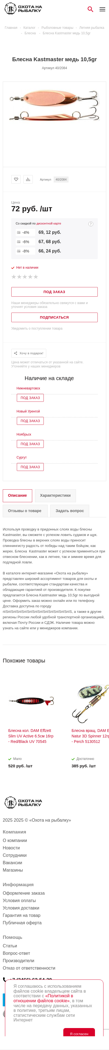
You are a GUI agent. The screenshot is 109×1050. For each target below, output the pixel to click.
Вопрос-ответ (16, 953)
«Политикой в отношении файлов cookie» (43, 998)
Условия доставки (21, 908)
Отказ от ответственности (29, 968)
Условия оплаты (19, 900)
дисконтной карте (48, 223)
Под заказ (30, 398)
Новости (11, 848)
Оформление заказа (24, 893)
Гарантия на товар (21, 915)
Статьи (10, 946)
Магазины (13, 870)
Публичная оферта (22, 922)
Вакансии (12, 862)
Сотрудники (15, 855)
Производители (18, 960)
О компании (15, 840)
